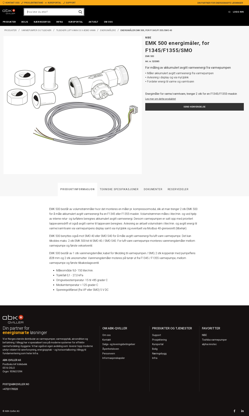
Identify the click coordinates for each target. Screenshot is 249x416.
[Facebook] (234, 411)
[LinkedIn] (242, 411)
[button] (9, 22)
